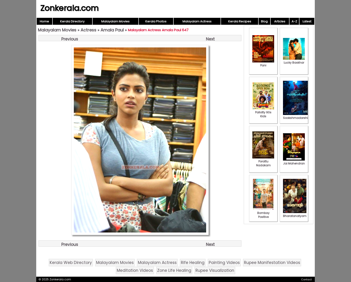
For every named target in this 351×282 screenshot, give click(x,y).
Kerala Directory (72, 21)
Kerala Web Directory (71, 262)
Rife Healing (193, 262)
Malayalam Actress (196, 21)
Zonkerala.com (69, 8)
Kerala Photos (155, 21)
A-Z (294, 21)
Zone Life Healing (174, 270)
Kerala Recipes (239, 21)
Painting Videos (224, 262)
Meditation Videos (135, 270)
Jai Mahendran (294, 161)
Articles (279, 21)
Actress (88, 30)
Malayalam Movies (115, 21)
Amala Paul (112, 30)
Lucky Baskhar (294, 61)
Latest (306, 21)
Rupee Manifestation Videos (272, 262)
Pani (263, 63)
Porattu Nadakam (263, 161)
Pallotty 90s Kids (263, 112)
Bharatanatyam (294, 214)
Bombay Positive (263, 213)
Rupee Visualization (214, 270)
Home (44, 21)
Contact (306, 279)
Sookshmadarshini (296, 116)
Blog (264, 21)
